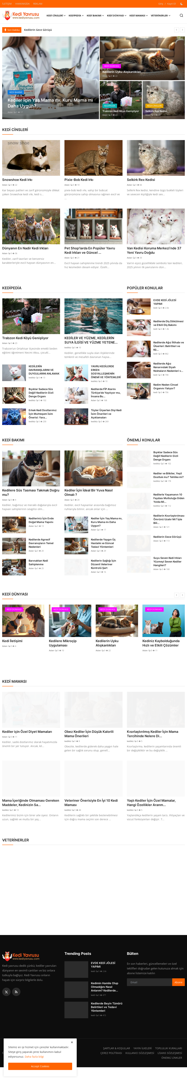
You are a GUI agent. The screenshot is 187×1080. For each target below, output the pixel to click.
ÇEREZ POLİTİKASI (109, 1065)
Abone (178, 995)
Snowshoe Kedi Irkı (19, 180)
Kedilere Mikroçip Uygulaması (69, 647)
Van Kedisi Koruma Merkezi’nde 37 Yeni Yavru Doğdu (154, 251)
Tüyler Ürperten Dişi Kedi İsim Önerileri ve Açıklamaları (106, 420)
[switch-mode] (182, 4)
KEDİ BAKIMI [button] (95, 15)
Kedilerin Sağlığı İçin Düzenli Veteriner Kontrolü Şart (103, 571)
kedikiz (67, 354)
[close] (72, 1042)
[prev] (176, 30)
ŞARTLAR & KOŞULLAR (114, 1061)
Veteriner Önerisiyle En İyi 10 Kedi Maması (89, 810)
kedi (155, 308)
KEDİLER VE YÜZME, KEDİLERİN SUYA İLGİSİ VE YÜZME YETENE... (92, 344)
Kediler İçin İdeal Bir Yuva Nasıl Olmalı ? (91, 499)
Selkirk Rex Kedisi (157, 111)
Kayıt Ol (171, 3)
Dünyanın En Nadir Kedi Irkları (28, 249)
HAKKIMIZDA (22, 3)
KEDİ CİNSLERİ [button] (56, 15)
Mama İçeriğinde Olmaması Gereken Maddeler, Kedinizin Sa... (27, 813)
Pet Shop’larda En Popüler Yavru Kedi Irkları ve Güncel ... (92, 251)
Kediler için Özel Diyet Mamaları (30, 738)
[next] (182, 30)
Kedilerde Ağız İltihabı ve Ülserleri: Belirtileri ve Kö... (168, 347)
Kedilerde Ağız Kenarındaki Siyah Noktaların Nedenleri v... (168, 368)
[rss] (16, 1004)
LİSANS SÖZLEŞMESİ (169, 1065)
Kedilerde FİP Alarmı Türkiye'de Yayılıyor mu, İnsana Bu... (106, 399)
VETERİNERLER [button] (161, 15)
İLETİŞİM (7, 3)
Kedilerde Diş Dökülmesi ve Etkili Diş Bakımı (168, 324)
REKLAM (37, 3)
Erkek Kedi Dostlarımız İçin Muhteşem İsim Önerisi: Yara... (43, 420)
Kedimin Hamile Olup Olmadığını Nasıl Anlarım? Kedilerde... (104, 999)
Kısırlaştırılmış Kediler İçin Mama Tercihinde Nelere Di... (155, 740)
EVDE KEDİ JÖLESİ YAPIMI (164, 303)
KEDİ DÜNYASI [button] (117, 15)
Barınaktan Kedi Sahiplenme (38, 569)
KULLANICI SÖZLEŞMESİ (138, 1065)
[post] (50, 77)
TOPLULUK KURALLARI (168, 1061)
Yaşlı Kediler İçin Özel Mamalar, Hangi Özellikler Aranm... (154, 810)
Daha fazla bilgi (34, 1056)
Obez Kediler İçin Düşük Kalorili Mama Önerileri (91, 740)
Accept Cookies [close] (40, 1066)
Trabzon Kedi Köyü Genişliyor (115, 109)
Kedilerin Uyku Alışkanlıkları (124, 71)
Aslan (10, 112)
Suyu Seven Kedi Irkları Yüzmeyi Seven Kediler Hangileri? (167, 568)
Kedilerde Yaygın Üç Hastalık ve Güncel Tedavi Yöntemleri (103, 550)
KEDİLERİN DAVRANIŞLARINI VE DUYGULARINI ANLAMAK (44, 376)
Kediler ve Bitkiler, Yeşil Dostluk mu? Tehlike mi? (168, 481)
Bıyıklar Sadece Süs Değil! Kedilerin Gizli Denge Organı (41, 399)
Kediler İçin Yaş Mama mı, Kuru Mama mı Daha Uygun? (106, 529)
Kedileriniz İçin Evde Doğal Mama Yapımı (41, 527)
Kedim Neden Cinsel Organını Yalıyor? (165, 387)
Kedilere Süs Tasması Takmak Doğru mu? (28, 499)
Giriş (160, 3)
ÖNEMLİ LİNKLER (171, 1070)
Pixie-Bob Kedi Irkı (80, 180)
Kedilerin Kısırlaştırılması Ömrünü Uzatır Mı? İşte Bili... (168, 526)
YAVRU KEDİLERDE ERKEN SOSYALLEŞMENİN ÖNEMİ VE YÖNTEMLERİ (106, 378)
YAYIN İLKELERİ (140, 1061)
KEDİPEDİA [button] (76, 15)
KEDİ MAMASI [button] (138, 15)
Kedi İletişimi (11, 647)
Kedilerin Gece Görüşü (38, 30)
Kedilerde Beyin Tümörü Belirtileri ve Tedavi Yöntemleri (106, 1019)
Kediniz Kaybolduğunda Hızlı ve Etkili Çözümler (162, 650)
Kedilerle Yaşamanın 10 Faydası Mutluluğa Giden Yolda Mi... (168, 504)
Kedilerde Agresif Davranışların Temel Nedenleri (41, 550)
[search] (181, 15)
